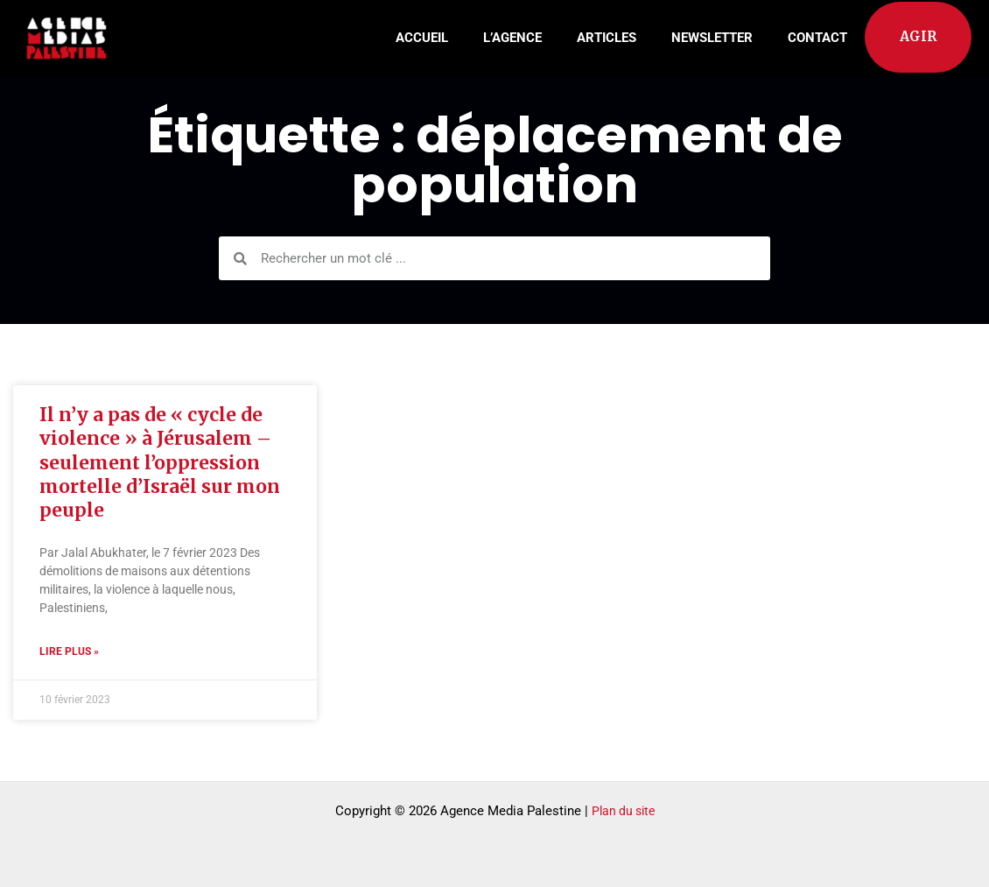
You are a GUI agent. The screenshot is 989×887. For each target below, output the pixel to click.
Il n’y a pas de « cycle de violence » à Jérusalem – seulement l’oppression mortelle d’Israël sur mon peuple (159, 462)
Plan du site (623, 811)
